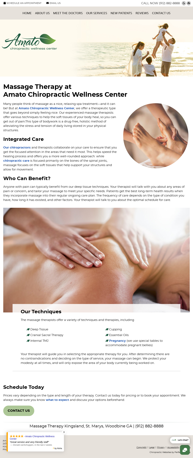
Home (27, 13)
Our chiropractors (17, 147)
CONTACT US (19, 410)
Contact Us (161, 13)
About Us (42, 13)
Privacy (161, 447)
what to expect (57, 400)
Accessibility (173, 447)
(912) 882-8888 (169, 3)
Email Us (53, 3)
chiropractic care (16, 160)
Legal (151, 447)
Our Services (96, 13)
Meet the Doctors (68, 13)
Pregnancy (117, 340)
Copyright (142, 447)
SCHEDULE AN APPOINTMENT (22, 3)
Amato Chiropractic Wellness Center (46, 108)
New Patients (121, 13)
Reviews (142, 13)
